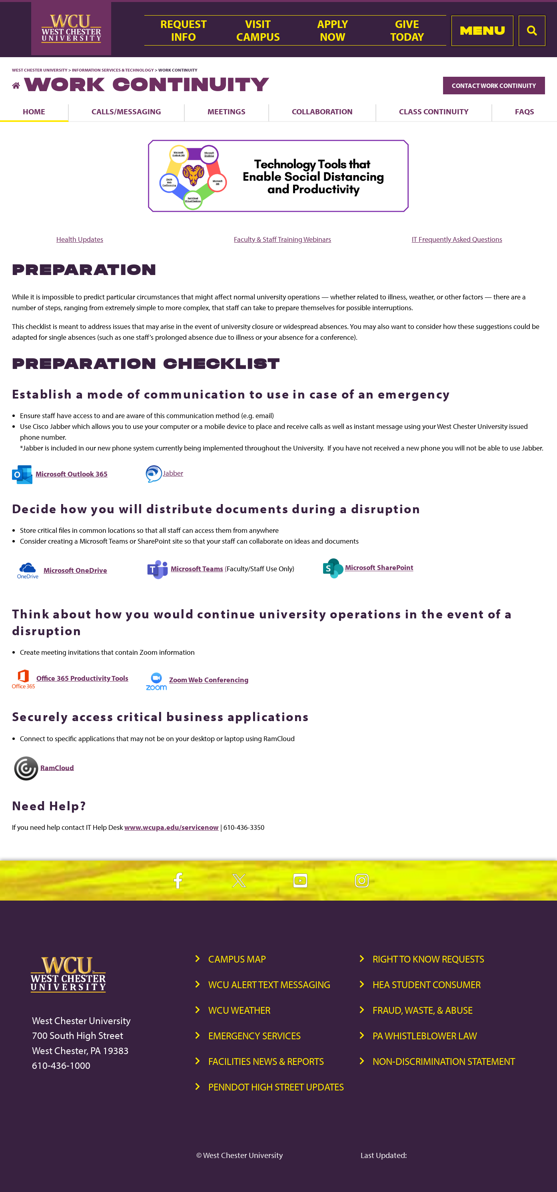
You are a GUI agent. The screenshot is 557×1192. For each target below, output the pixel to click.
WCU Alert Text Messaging (269, 984)
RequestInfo (183, 30)
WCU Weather (239, 1010)
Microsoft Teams (197, 568)
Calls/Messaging (126, 111)
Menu (482, 30)
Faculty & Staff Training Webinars (282, 239)
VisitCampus (258, 30)
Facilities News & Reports (266, 1061)
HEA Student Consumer (427, 984)
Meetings (227, 111)
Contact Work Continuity (494, 86)
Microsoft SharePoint (379, 567)
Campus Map (237, 959)
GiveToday (407, 30)
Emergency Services (254, 1035)
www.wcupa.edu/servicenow (171, 827)
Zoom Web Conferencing (209, 680)
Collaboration (322, 111)
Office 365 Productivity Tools (82, 678)
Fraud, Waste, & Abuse (423, 1010)
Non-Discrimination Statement (444, 1061)
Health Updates (79, 239)
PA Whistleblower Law (425, 1035)
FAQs (524, 111)
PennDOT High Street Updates (276, 1086)
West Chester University (40, 70)
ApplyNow (332, 30)
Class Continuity (434, 111)
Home (34, 111)
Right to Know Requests (428, 959)
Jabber (164, 473)
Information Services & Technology (113, 70)
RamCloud (57, 767)
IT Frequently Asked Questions (457, 239)
